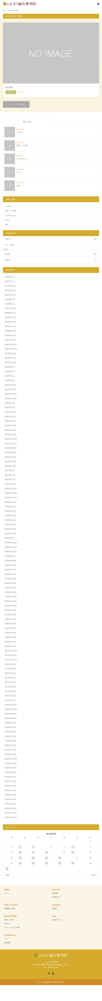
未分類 (51, 254)
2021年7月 (8, 461)
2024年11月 (9, 290)
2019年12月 (9, 543)
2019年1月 (8, 592)
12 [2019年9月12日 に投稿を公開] (46, 852)
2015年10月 (9, 768)
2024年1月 (8, 335)
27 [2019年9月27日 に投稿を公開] (59, 863)
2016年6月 (8, 732)
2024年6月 (8, 313)
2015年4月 (8, 795)
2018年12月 (9, 597)
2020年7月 (8, 511)
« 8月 (7, 875)
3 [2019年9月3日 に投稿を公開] (20, 847)
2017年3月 (8, 691)
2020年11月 (9, 493)
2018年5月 (8, 628)
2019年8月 (8, 561)
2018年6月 (8, 624)
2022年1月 (8, 434)
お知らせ (51, 239)
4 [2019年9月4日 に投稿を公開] (33, 847)
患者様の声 (56, 897)
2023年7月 (8, 362)
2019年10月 (9, 552)
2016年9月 (8, 718)
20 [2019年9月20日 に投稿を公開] (59, 858)
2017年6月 (8, 678)
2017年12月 (9, 651)
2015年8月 (8, 777)
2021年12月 (9, 439)
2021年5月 (8, 470)
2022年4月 (8, 421)
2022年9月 (8, 398)
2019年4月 (8, 579)
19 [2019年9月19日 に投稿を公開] (46, 858)
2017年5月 (8, 682)
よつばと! (8, 206)
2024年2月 (8, 331)
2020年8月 (8, 507)
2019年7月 (8, 565)
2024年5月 (8, 317)
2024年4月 (8, 322)
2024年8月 (8, 304)
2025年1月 (8, 281)
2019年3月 (8, 583)
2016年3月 (8, 745)
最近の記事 (27, 122)
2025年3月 (8, 277)
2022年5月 (8, 416)
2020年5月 (8, 520)
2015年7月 (8, 781)
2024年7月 (8, 308)
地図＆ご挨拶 (8, 920)
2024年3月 (8, 326)
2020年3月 (8, 529)
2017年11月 (9, 655)
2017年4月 (8, 687)
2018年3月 (8, 637)
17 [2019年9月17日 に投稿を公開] (20, 858)
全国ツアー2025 (10, 211)
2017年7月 (8, 673)
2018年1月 (8, 646)
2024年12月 (9, 286)
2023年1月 (8, 380)
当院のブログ (57, 920)
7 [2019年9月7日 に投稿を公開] (72, 847)
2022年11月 (9, 389)
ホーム (6, 893)
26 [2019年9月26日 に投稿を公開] (46, 863)
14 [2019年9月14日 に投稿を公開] (73, 852)
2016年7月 (8, 727)
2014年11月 (9, 817)
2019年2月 (8, 588)
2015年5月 (8, 790)
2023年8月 (8, 358)
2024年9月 (8, 299)
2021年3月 (8, 475)
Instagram (53, 973)
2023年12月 (9, 340)
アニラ (7, 220)
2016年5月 (8, 736)
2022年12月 (9, 385)
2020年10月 (9, 498)
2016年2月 (8, 750)
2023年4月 (8, 371)
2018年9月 (8, 610)
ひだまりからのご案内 (12, 927)
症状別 (51, 260)
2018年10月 (9, 606)
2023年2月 (8, 376)
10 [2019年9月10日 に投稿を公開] (20, 852)
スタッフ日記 (9, 245)
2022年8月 (8, 403)
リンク (6, 939)
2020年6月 (8, 516)
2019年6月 (8, 570)
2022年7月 (8, 407)
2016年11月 (9, 709)
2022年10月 (9, 394)
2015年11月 (9, 763)
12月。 (7, 225)
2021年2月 (8, 479)
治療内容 (55, 893)
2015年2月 (8, 804)
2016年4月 (8, 741)
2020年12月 (9, 489)
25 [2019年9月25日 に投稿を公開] (33, 863)
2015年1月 (8, 808)
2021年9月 (8, 452)
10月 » (94, 875)
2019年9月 (8, 556)
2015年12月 (9, 759)
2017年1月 (8, 700)
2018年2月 (8, 642)
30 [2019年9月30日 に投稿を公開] (7, 868)
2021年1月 (8, 484)
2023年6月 (8, 367)
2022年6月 (8, 412)
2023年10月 (9, 349)
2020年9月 (8, 502)
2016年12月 (9, 705)
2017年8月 (8, 669)
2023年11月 (9, 344)
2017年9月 (8, 664)
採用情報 (7, 943)
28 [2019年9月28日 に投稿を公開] (73, 863)
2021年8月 (8, 457)
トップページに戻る (16, 104)
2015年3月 (8, 799)
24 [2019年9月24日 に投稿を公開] (20, 863)
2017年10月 (9, 660)
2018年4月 (8, 633)
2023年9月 (8, 353)
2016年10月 (9, 714)
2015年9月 (8, 772)
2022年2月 (8, 430)
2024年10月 (9, 295)
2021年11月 (9, 443)
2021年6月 (8, 466)
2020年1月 (8, 538)
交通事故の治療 (9, 908)
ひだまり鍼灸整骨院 (45, 982)
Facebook (49, 973)
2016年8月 (8, 723)
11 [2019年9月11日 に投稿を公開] (33, 852)
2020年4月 (8, 525)
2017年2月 (8, 696)
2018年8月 (8, 615)
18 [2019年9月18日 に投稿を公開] (33, 858)
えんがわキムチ (10, 215)
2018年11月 (9, 601)
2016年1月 (8, 754)
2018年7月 (8, 619)
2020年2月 (8, 534)
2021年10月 (9, 448)
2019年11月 (9, 547)
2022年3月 (8, 425)
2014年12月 (9, 813)
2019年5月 (8, 574)
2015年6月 (8, 786)
